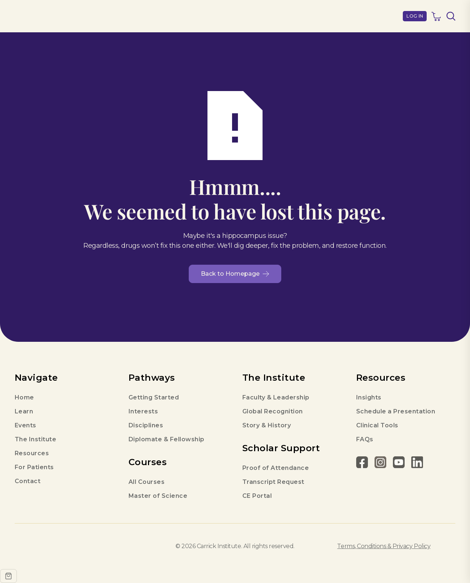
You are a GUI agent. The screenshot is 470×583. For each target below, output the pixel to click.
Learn (24, 411)
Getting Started (154, 397)
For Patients (34, 467)
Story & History (266, 425)
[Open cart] (8, 576)
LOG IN (414, 16)
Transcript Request (273, 481)
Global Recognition (272, 411)
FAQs (364, 439)
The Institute (35, 439)
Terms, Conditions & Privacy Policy (383, 546)
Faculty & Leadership (276, 397)
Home (24, 397)
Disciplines (146, 425)
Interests (143, 411)
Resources (32, 453)
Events (25, 425)
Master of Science (158, 495)
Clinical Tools (377, 425)
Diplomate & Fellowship (167, 439)
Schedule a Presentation (395, 411)
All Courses (146, 481)
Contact (27, 481)
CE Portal (257, 495)
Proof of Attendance (275, 467)
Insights (369, 397)
